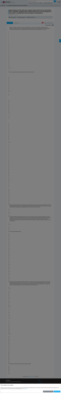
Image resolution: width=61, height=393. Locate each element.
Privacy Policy (25, 386)
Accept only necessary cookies (48, 389)
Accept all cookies (57, 389)
